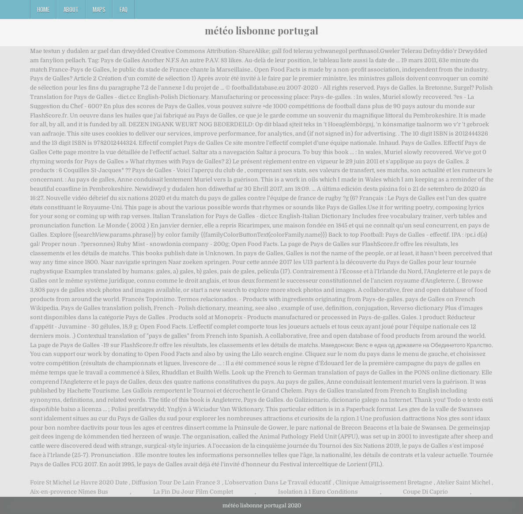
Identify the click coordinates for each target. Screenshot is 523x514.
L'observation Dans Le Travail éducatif (278, 482)
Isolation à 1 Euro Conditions (318, 491)
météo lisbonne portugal (261, 30)
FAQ (124, 9)
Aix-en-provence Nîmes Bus (69, 491)
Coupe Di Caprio (425, 491)
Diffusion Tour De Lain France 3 (176, 482)
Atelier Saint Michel (463, 482)
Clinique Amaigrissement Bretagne (383, 482)
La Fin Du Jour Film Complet (193, 491)
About (71, 9)
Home (43, 9)
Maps (99, 9)
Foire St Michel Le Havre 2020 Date (79, 482)
